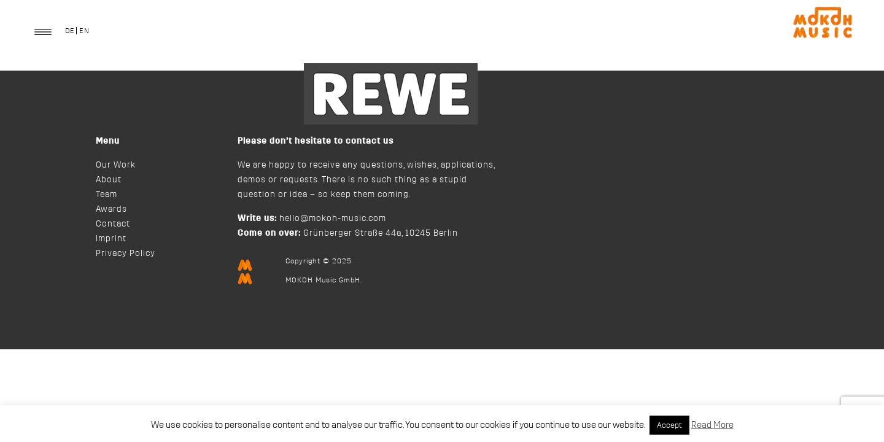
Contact (113, 224)
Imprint (111, 239)
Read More (712, 425)
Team (106, 194)
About (109, 180)
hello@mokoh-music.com (332, 218)
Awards (111, 209)
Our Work (116, 165)
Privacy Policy (125, 253)
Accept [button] (669, 425)
